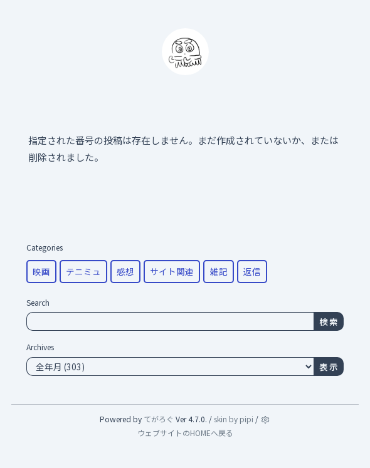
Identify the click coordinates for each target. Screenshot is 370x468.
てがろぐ (159, 418)
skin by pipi (233, 418)
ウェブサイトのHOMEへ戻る (185, 432)
